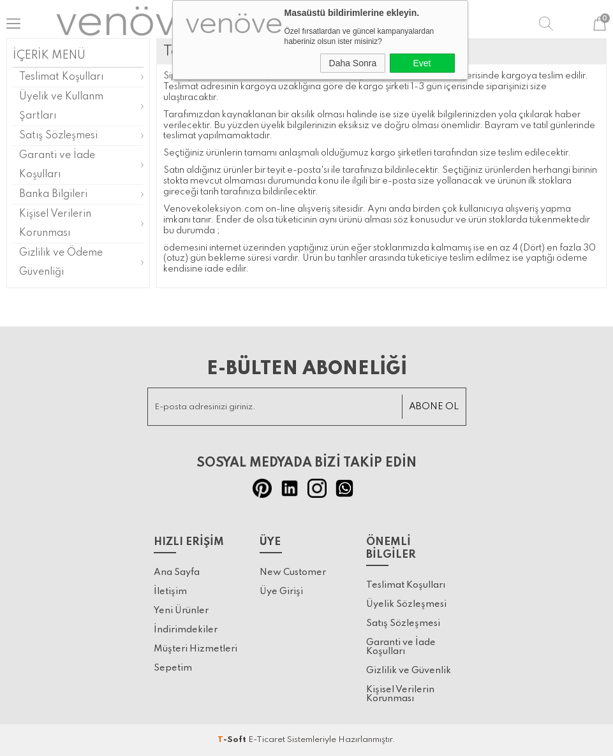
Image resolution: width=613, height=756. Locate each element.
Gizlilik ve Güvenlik (408, 670)
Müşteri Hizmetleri (195, 648)
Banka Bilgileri (53, 194)
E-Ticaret (266, 740)
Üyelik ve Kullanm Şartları (61, 106)
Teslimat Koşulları (61, 77)
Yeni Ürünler (181, 610)
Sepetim (173, 668)
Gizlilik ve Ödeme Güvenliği (61, 262)
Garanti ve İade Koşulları (57, 165)
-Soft (233, 740)
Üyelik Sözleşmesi (406, 604)
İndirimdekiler (186, 629)
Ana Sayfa (177, 572)
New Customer (293, 572)
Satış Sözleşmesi (58, 136)
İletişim (170, 591)
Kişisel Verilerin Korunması (55, 223)
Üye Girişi (281, 591)
